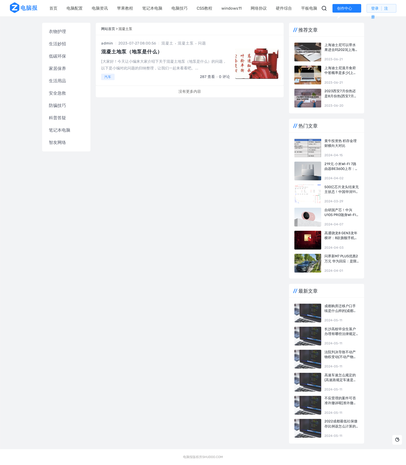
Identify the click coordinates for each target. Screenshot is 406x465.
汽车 (107, 77)
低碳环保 (57, 56)
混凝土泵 (186, 43)
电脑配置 (75, 8)
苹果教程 (125, 8)
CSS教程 (204, 8)
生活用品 (57, 80)
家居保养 (57, 68)
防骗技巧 (57, 105)
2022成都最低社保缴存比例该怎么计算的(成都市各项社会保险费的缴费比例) (340, 424)
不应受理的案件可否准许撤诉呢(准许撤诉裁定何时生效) (340, 401)
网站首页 (108, 29)
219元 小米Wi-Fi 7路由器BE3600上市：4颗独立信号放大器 (340, 166)
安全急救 (57, 93)
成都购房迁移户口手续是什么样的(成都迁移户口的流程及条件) (340, 308)
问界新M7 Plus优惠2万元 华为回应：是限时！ (341, 258)
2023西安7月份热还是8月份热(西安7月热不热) (340, 93)
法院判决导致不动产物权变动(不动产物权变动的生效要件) (340, 354)
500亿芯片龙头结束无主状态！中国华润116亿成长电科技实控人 (341, 189)
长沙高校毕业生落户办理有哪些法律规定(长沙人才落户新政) (340, 331)
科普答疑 (57, 117)
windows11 (231, 8)
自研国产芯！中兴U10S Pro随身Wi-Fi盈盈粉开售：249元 (340, 212)
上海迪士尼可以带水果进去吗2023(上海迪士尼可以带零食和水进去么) (341, 47)
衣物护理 (57, 31)
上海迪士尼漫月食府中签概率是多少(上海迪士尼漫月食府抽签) (340, 70)
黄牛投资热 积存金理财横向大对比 (340, 143)
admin (107, 43)
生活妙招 (57, 43)
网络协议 (259, 8)
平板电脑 (309, 8)
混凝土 (167, 43)
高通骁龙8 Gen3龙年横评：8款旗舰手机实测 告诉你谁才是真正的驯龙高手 (341, 235)
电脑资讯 (100, 8)
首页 (53, 8)
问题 (202, 43)
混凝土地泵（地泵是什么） (131, 52)
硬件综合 (284, 8)
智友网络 (57, 142)
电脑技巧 (179, 8)
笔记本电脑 (152, 8)
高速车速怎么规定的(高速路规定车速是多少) (340, 377)
